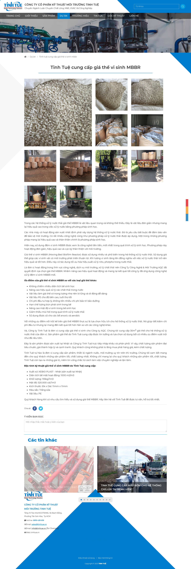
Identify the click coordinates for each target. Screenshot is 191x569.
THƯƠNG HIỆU (80, 16)
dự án (33, 57)
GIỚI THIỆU (31, 16)
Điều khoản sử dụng (86, 558)
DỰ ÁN (63, 16)
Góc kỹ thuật (116, 16)
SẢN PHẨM (49, 16)
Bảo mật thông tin (105, 558)
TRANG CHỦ (13, 16)
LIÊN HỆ (134, 16)
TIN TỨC (98, 16)
